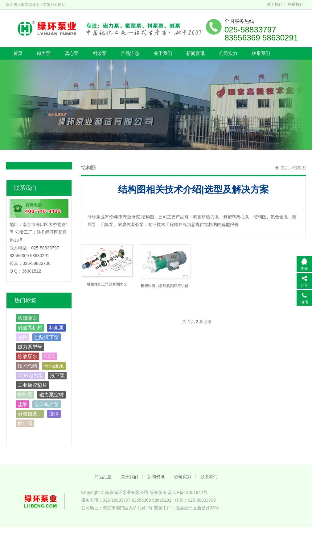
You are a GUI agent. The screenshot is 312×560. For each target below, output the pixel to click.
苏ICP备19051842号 (187, 492)
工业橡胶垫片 (32, 385)
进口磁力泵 (46, 404)
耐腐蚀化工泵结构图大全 (107, 284)
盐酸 (22, 404)
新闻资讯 (195, 53)
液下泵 (57, 375)
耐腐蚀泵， (30, 413)
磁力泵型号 (30, 346)
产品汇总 (130, 53)
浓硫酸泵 (27, 318)
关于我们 (274, 4)
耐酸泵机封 (30, 327)
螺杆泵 (25, 394)
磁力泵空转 (51, 394)
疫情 (54, 413)
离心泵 (72, 53)
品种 (22, 337)
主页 (285, 167)
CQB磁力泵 (30, 375)
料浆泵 (100, 53)
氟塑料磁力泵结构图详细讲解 (165, 286)
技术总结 (27, 366)
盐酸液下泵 (46, 337)
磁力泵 (44, 53)
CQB (49, 356)
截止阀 (25, 423)
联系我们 (295, 4)
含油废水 (54, 366)
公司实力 (228, 53)
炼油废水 (27, 356)
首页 (18, 53)
